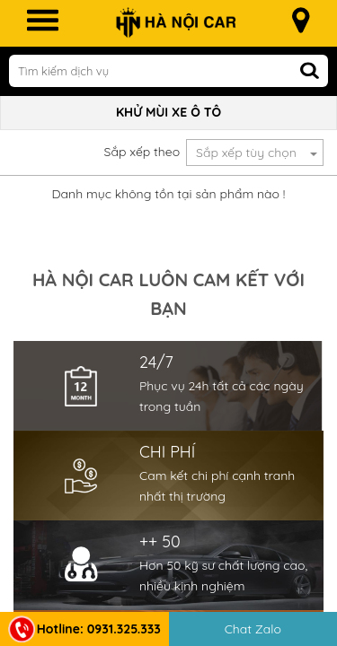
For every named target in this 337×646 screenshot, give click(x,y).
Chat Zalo (253, 629)
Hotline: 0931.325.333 (84, 628)
